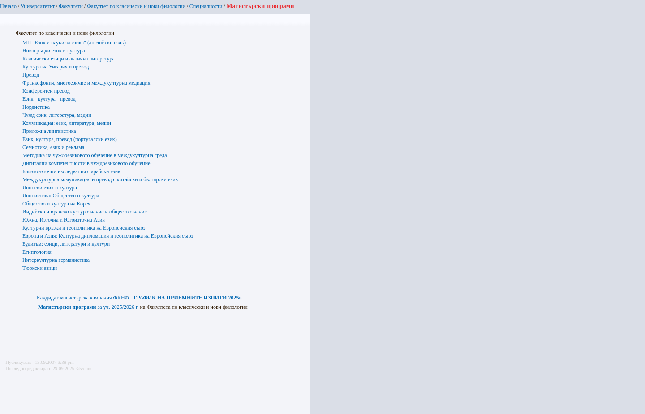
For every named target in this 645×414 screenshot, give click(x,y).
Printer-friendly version (10, 388)
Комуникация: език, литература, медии (66, 123)
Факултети (71, 6)
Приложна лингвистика (49, 131)
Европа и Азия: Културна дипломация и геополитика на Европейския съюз (107, 236)
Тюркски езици (39, 268)
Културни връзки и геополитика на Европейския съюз (83, 228)
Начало (8, 6)
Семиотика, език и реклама (53, 147)
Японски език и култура (49, 187)
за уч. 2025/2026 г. (88, 307)
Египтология (37, 252)
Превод (30, 75)
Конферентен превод (46, 91)
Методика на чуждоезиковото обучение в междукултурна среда (94, 155)
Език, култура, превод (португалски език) (69, 139)
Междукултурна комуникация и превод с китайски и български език (100, 179)
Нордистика (36, 107)
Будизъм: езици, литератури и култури (66, 244)
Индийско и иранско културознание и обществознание (84, 212)
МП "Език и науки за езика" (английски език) (74, 42)
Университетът (38, 6)
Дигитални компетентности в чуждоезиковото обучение (86, 163)
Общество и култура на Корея (56, 204)
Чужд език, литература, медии (56, 115)
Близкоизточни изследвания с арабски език (71, 171)
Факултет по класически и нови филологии (136, 6)
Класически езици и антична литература (68, 58)
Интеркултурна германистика (56, 260)
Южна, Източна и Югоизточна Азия (63, 220)
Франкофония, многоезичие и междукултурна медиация (86, 83)
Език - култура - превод (49, 99)
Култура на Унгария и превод (55, 67)
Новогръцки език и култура (53, 50)
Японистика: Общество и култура (60, 195)
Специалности (206, 6)
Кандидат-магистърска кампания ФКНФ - (139, 297)
